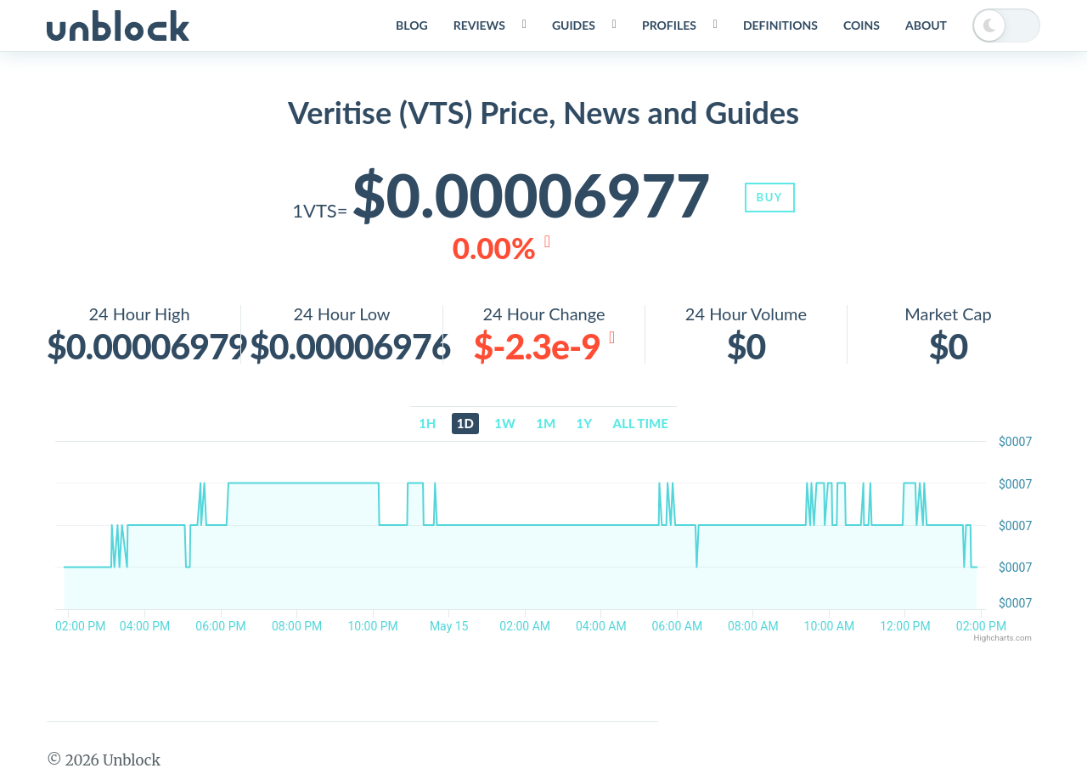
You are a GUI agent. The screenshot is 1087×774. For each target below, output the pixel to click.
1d (465, 423)
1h (427, 423)
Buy (770, 197)
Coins (861, 25)
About (926, 25)
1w (504, 423)
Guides (573, 25)
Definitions (780, 25)
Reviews (479, 25)
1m (545, 423)
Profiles (669, 25)
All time (640, 423)
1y (585, 423)
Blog (412, 25)
